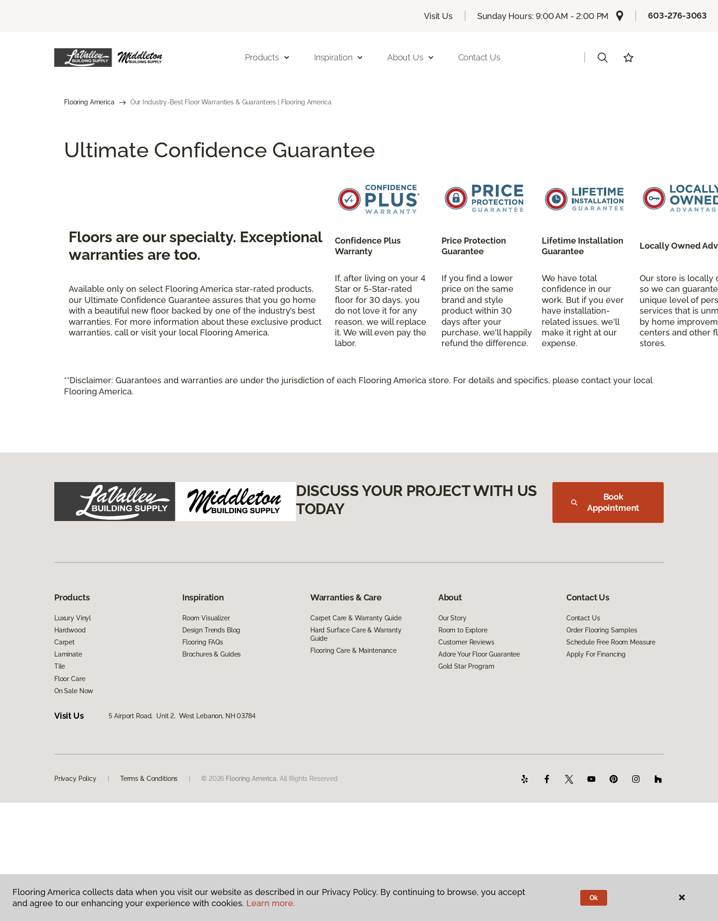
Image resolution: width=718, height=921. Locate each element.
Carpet (64, 642)
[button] (602, 57)
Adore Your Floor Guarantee (479, 654)
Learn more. (270, 903)
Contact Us (479, 57)
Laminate (68, 654)
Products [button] (267, 57)
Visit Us (438, 16)
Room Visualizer (206, 618)
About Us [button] (411, 57)
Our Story (452, 618)
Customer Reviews (466, 642)
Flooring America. (252, 778)
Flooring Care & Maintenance (353, 650)
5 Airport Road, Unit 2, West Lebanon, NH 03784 (182, 716)
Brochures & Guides (211, 654)
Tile (59, 666)
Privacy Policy (75, 778)
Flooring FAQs (202, 642)
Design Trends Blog (211, 630)
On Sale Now (73, 691)
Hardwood (70, 630)
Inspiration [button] (339, 57)
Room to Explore (462, 630)
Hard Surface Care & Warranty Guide (356, 634)
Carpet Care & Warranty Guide (356, 618)
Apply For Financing (596, 654)
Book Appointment (605, 502)
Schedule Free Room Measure (610, 642)
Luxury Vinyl (72, 618)
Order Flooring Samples (601, 630)
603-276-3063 (677, 15)
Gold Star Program (466, 666)
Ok (594, 898)
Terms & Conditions (149, 778)
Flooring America (89, 102)
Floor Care (69, 679)
